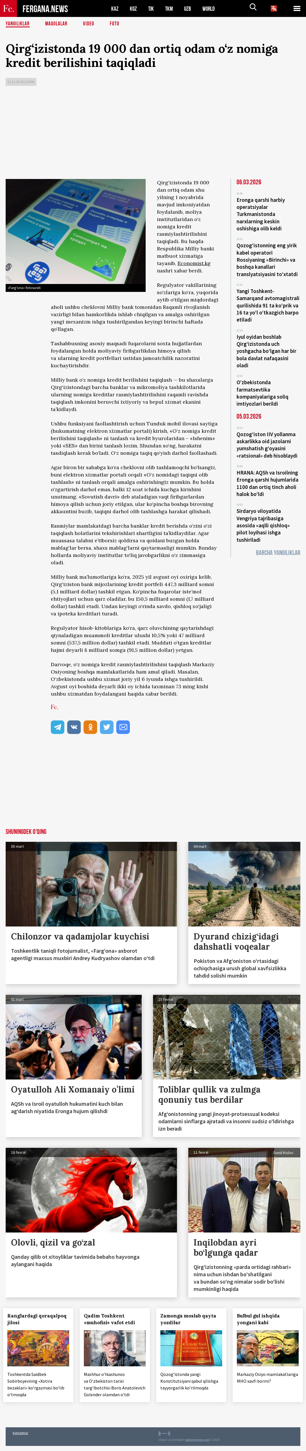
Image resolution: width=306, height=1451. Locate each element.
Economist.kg (194, 263)
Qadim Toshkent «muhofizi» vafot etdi (111, 1319)
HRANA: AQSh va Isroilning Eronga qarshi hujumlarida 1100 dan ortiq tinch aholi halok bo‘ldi (267, 472)
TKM (170, 8)
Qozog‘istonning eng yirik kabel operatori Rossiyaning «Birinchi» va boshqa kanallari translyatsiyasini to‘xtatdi (267, 257)
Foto (116, 24)
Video (90, 24)
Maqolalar (57, 24)
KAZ (115, 8)
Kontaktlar (20, 1438)
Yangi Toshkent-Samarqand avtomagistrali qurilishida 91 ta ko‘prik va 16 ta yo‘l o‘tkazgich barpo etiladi (268, 301)
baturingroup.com (197, 1444)
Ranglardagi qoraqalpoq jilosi (30, 1319)
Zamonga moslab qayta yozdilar (191, 1319)
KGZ (133, 8)
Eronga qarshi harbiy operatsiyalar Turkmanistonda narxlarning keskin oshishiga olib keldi (261, 213)
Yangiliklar (18, 24)
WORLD (210, 8)
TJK (151, 8)
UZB (189, 8)
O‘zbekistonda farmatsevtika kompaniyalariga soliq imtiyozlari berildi (262, 385)
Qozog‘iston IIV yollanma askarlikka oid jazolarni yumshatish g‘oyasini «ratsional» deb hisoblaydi (267, 435)
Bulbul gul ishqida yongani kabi (260, 1319)
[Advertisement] (153, 133)
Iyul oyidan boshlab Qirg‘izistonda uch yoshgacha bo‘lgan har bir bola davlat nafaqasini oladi (266, 345)
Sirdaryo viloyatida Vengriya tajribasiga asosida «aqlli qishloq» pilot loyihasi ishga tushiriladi (263, 513)
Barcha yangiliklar (278, 539)
